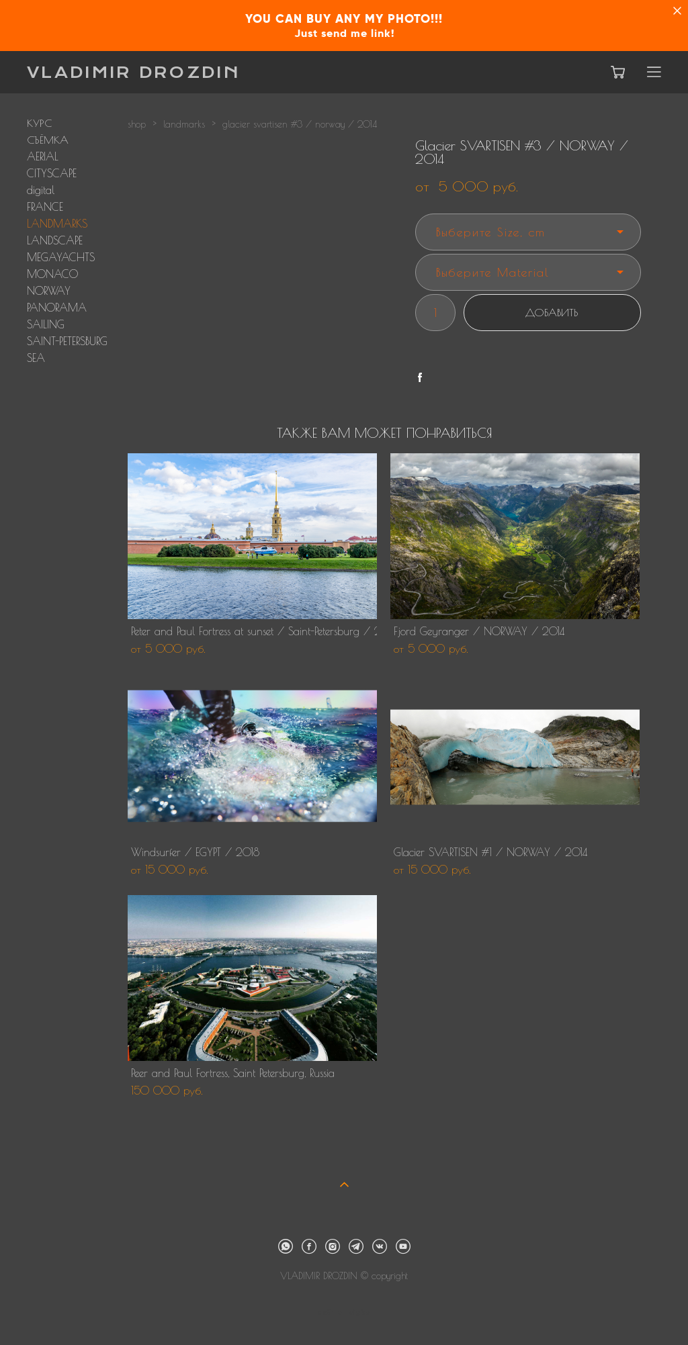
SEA (36, 358)
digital (40, 190)
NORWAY (49, 291)
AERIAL (42, 156)
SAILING (45, 324)
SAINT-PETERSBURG (67, 341)
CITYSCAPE (52, 173)
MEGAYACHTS (61, 257)
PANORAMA (57, 308)
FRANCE (45, 207)
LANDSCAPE (55, 240)
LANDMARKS (57, 224)
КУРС (39, 123)
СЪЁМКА (48, 140)
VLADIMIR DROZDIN (134, 72)
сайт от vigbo (344, 1312)
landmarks (184, 124)
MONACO (52, 274)
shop (137, 124)
